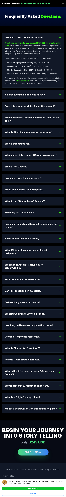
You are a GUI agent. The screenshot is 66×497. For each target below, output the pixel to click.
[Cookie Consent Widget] (33, 488)
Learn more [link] (26, 483)
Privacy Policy (8, 476)
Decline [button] (33, 494)
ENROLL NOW (33, 452)
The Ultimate (26, 3)
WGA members (22, 81)
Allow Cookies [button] (33, 488)
